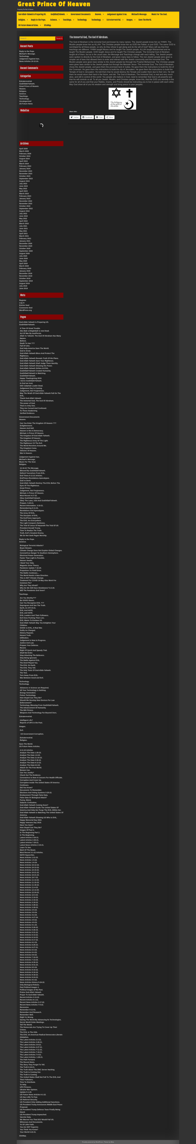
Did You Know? (26, 788)
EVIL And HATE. (26, 610)
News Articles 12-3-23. (29, 895)
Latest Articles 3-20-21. (29, 838)
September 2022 (26, 209)
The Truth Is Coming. (28, 1075)
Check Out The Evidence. (30, 775)
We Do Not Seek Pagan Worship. (33, 535)
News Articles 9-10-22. (29, 970)
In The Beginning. (27, 835)
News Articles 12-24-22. (29, 892)
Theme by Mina (109, 1142)
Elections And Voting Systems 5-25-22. (36, 793)
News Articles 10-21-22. (29, 872)
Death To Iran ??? (27, 343)
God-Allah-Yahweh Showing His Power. (36, 366)
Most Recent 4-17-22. (28, 496)
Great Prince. (25, 488)
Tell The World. (26, 1025)
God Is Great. (25, 351)
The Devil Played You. (29, 663)
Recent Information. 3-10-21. (31, 506)
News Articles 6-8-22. (28, 955)
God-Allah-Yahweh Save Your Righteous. (37, 361)
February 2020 (25, 268)
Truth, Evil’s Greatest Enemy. (32, 533)
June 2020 (23, 258)
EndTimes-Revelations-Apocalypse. (35, 478)
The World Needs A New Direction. (34, 575)
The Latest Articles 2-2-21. (31, 1040)
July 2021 (23, 226)
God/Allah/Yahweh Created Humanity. (35, 371)
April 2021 (23, 233)
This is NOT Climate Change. (32, 578)
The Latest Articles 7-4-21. (31, 1055)
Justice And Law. (27, 643)
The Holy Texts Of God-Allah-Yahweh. (35, 670)
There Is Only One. (27, 406)
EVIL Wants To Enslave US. (31, 620)
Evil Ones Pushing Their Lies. (32, 618)
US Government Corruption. (32, 734)
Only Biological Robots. (30, 985)
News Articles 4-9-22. (28, 920)
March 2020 (24, 266)
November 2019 (25, 276)
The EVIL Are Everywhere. (31, 521)
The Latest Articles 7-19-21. (31, 1052)
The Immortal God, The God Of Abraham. (37, 401)
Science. (53, 20)
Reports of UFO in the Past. (31, 723)
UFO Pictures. (26, 1087)
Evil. (22, 730)
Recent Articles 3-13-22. (30, 997)
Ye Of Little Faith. (27, 1125)
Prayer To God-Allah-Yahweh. (32, 995)
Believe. (23, 341)
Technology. (82, 20)
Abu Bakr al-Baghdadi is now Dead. (34, 331)
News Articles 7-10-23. (29, 957)
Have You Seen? (26, 825)
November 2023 (25, 174)
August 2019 (24, 283)
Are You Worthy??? (28, 598)
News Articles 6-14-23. (29, 937)
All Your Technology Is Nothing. (33, 690)
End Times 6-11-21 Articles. (31, 476)
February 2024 (25, 166)
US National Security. (29, 1100)
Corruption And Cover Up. (31, 780)
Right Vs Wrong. (27, 1017)
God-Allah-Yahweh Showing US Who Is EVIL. (38, 818)
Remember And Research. (31, 1012)
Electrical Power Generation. (32, 555)
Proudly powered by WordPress (92, 1142)
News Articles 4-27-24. (29, 917)
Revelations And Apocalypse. (32, 511)
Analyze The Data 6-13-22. (30, 763)
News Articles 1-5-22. (28, 860)
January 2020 (24, 271)
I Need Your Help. (27, 563)
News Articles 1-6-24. (28, 862)
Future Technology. (28, 695)
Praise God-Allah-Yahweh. (31, 992)
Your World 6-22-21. (28, 1132)
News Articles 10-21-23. (29, 875)
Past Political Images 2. (29, 987)
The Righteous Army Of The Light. (34, 441)
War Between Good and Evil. (32, 678)
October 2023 (24, 176)
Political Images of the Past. (31, 990)
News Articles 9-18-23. (29, 975)
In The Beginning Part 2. (30, 833)
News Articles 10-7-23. (29, 877)
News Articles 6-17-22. (29, 940)
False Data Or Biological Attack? (33, 798)
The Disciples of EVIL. (29, 516)
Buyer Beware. (26, 548)
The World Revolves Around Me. (33, 446)
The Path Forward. (27, 1060)
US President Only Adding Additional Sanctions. (40, 1102)
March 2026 (24, 151)
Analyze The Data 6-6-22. (30, 765)
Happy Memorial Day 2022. (31, 820)
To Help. (23, 1085)
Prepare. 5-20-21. (27, 503)
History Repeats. (27, 633)
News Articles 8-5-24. (28, 967)
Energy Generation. (28, 693)
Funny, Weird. (25, 800)
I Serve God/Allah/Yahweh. (31, 381)
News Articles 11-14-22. (29, 880)
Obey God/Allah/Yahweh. (30, 498)
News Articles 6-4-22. (28, 952)
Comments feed (25, 308)
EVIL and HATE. (26, 613)
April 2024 (23, 161)
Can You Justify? (27, 773)
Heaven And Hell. (27, 428)
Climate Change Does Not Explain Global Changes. (41, 550)
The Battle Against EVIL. (30, 660)
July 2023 (23, 184)
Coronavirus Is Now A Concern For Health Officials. (41, 778)
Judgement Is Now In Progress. (33, 640)
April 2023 (23, 191)
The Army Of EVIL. (27, 513)
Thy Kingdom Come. (28, 448)
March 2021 (24, 236)
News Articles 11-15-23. (29, 882)
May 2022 (23, 219)
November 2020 (25, 246)
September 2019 (26, 281)
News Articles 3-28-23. (29, 907)
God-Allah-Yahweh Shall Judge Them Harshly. (39, 363)
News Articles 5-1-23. (28, 925)
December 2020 (25, 243)
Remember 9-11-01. (28, 1010)
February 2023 (25, 196)
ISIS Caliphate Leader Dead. (31, 386)
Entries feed (24, 305)
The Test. (23, 673)
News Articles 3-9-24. (28, 912)
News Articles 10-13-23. (29, 867)
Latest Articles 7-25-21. (29, 842)
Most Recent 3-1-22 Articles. (31, 852)
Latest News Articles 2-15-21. (32, 845)
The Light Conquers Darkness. (32, 523)
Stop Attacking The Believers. (32, 655)
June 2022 (23, 216)
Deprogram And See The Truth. (33, 605)
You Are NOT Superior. (29, 1127)
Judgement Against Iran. (117, 14)
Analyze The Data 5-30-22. (30, 760)
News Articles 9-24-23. (29, 977)
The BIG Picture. (27, 710)
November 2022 (25, 204)
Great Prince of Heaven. (29, 86)
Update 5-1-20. (26, 1092)
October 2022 (24, 206)
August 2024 (24, 159)
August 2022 (24, 211)
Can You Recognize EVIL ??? (32, 603)
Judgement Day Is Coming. (31, 388)
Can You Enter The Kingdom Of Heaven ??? (38, 423)
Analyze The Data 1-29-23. (30, 753)
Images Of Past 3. (27, 830)
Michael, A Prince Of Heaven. (32, 433)
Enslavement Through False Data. (34, 795)
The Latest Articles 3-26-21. (31, 1042)
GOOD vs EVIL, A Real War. (31, 628)
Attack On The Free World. (31, 768)
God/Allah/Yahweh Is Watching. (33, 373)
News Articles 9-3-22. (28, 980)
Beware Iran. (25, 770)
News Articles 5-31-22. (29, 932)
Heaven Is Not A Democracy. (31, 431)
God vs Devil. (25, 481)
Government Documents (80, 14)
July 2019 (23, 286)
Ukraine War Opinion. (29, 1090)
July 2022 (23, 214)
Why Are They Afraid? (29, 585)
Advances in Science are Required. (34, 688)
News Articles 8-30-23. (29, 962)
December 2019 (25, 273)
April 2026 (23, 149)
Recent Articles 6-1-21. (29, 1000)
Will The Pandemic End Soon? (32, 590)
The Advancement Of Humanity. (33, 708)
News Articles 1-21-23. (29, 857)
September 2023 (26, 179)
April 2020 (23, 263)
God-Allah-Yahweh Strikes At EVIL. (34, 368)
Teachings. (67, 20)
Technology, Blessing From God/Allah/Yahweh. (39, 705)
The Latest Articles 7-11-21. (31, 1050)
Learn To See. (25, 847)
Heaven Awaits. (26, 560)
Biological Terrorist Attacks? (32, 545)
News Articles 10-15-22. (29, 870)
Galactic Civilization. (28, 803)
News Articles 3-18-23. (29, 902)
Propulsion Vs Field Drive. (31, 570)
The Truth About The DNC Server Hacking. (37, 1070)
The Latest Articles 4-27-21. (31, 1047)
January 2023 (24, 199)
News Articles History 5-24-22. (32, 982)
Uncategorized (25, 101)
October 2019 (24, 278)
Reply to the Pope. (38, 20)
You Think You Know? (29, 1130)
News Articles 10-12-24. (29, 61)
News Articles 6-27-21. (29, 947)
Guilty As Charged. (28, 630)
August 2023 (24, 181)
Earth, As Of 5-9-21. (28, 608)
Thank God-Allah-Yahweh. (31, 398)
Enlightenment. (26, 426)
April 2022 (23, 221)
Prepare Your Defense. (29, 645)
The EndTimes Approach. (30, 518)
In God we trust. (26, 383)
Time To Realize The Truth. (31, 531)
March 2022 (24, 224)
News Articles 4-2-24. (28, 915)
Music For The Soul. (159, 14)
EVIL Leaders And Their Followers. (34, 615)
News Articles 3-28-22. (29, 905)
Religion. (21, 20)
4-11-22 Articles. (26, 750)
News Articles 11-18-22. (29, 885)
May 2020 (23, 261)
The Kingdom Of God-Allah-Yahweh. (35, 436)
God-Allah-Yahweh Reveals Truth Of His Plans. (39, 358)
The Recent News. (27, 1062)
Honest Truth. (25, 635)
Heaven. (98, 14)
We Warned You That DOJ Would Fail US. (37, 1120)
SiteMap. (47, 25)
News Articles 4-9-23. (28, 922)
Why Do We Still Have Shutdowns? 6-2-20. (37, 588)
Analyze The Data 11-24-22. (31, 758)
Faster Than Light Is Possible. (32, 558)
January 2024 (24, 169)
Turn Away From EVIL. (29, 675)
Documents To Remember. (31, 790)
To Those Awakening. (29, 411)
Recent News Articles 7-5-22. (32, 1005)
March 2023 (24, 194)
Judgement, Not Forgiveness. (32, 391)
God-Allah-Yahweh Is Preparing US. (32, 14)
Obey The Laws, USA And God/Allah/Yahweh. (38, 501)
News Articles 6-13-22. (29, 935)
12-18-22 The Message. (29, 468)
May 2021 (23, 231)
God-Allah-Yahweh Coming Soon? (34, 805)
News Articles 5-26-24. (29, 930)
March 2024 (24, 164)
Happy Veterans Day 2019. (31, 823)
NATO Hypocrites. (27, 855)
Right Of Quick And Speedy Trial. (33, 650)
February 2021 (25, 238)
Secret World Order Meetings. (32, 1022)
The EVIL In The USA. (29, 1032)
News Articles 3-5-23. (28, 910)
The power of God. (27, 403)
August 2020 (24, 253)
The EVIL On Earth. (28, 665)
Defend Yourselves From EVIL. (32, 473)
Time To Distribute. (28, 1082)
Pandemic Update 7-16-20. (31, 568)
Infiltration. (24, 638)
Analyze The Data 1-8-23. (30, 755)
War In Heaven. (26, 453)
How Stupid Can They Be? (31, 698)
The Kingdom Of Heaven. (30, 438)
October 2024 (24, 156)
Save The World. (145, 20)
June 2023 (23, 186)
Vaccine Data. (25, 1117)
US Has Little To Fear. (29, 1097)
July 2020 (23, 256)
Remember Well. (27, 1015)
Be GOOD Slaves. (27, 600)
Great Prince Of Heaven (55, 4)
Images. (129, 20)
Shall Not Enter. (26, 653)
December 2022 (25, 201)
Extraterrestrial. (114, 20)
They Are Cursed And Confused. (33, 408)
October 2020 (24, 248)
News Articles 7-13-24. (29, 960)
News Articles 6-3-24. (28, 950)
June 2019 (23, 288)
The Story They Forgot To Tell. (32, 1065)
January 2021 (24, 241)
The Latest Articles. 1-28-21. (31, 1057)
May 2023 (23, 189)
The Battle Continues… (29, 573)
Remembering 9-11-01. (29, 508)
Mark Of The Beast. (28, 850)
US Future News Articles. (28, 25)
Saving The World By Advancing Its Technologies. (40, 1020)
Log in (21, 303)
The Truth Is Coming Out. (30, 1072)
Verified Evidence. (27, 413)
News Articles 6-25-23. (29, 945)
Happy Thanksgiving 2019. (31, 378)
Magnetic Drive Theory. (29, 565)
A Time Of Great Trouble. (30, 328)
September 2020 (26, 251)
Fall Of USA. (25, 346)
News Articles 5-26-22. (29, 927)
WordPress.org (25, 310)
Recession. (24, 1007)
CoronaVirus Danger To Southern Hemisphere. (39, 553)
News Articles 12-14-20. (29, 890)
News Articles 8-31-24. (29, 965)
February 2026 (25, 154)
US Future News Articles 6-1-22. (33, 1095)
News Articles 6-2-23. (28, 942)
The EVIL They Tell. (28, 668)
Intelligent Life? (26, 720)
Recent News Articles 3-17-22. (32, 1002)
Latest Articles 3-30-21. (29, 840)
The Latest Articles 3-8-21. (31, 1045)
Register (22, 300)
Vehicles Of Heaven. (28, 451)
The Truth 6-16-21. (27, 1067)
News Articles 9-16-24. (29, 972)
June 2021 (23, 228)
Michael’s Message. (139, 14)
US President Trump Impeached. (33, 1115)
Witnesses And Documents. (31, 1122)
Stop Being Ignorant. (28, 658)
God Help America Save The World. (34, 348)
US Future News (26, 104)
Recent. (23, 648)
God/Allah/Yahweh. (58, 14)
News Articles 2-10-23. (29, 897)
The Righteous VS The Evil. (31, 443)
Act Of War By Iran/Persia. (31, 333)
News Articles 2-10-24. (29, 900)
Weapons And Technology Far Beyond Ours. (38, 713)
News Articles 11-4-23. (29, 887)
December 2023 (25, 171)
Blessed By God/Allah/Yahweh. (33, 471)
